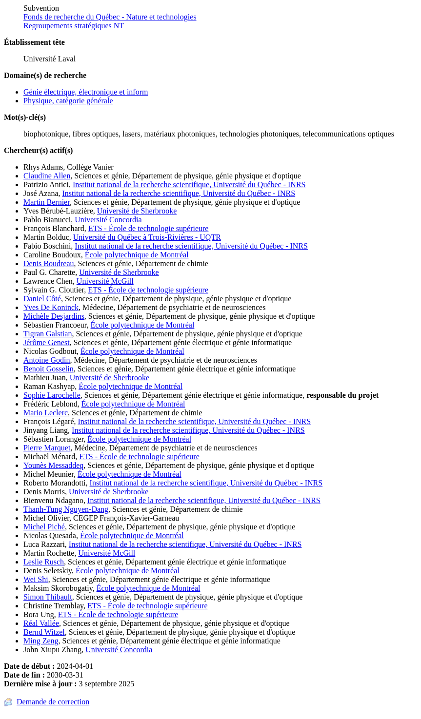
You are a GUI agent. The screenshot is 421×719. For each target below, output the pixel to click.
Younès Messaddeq (53, 465)
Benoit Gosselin (48, 369)
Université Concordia (108, 219)
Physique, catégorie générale (68, 101)
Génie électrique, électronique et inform (85, 92)
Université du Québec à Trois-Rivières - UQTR (147, 237)
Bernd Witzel (44, 632)
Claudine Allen (46, 176)
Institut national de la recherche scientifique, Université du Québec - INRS (189, 184)
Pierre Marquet (46, 448)
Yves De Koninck (51, 307)
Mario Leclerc (45, 412)
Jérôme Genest (46, 342)
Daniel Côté (42, 298)
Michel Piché (44, 527)
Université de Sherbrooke (137, 211)
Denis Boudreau (48, 263)
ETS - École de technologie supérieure (148, 228)
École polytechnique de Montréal (137, 255)
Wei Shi (35, 579)
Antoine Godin (46, 360)
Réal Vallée (41, 623)
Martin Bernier (46, 202)
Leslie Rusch (43, 562)
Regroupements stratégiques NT (73, 25)
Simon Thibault (47, 597)
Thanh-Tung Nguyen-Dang (65, 509)
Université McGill (105, 281)
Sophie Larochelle (51, 395)
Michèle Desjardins (53, 316)
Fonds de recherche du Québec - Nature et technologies (110, 17)
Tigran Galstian (47, 334)
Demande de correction (53, 702)
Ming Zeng (41, 641)
